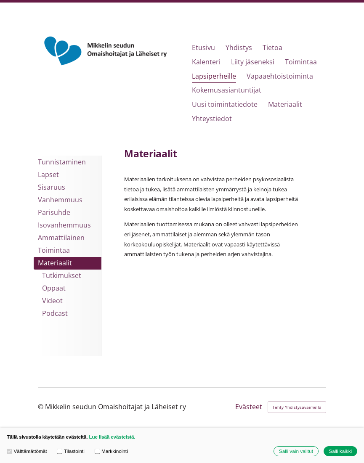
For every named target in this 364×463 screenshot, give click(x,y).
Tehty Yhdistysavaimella (296, 407)
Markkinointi (111, 451)
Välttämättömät (27, 451)
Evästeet (248, 407)
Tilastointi (71, 451)
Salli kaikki (340, 451)
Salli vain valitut (296, 451)
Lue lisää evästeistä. (112, 436)
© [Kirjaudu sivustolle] (41, 406)
